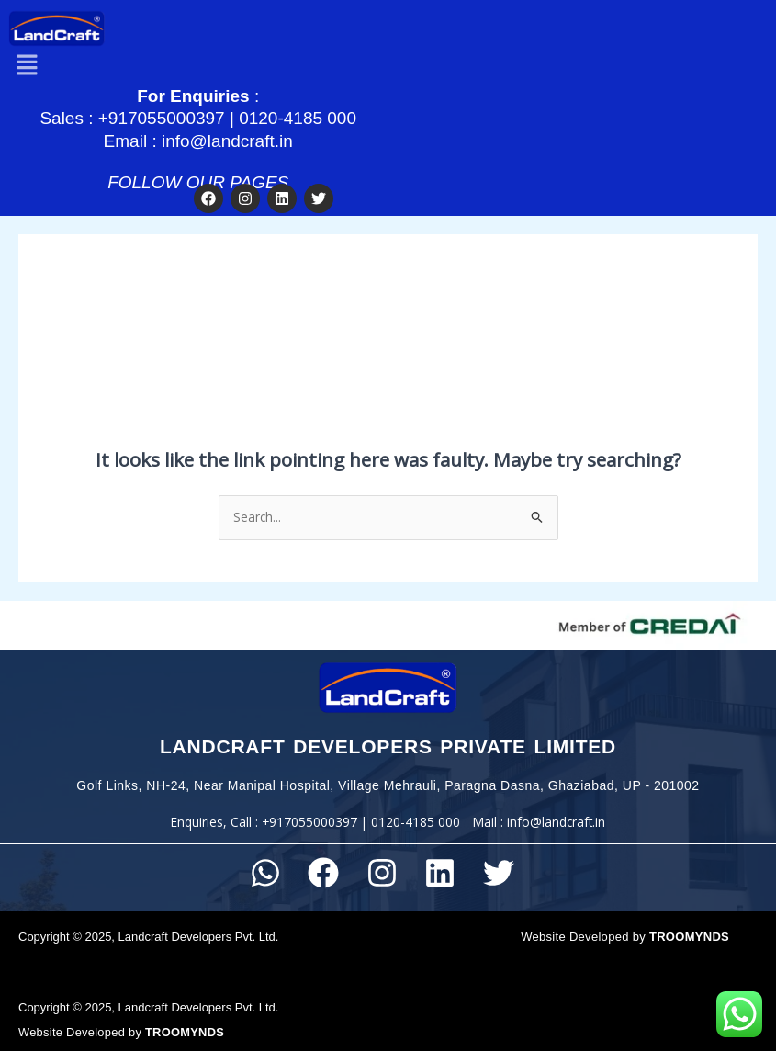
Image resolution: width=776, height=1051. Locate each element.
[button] (27, 59)
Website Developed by (625, 929)
